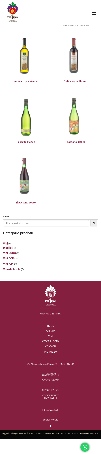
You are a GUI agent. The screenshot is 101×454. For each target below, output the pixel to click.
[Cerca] (93, 238)
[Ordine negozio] (79, 39)
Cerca (6, 231)
